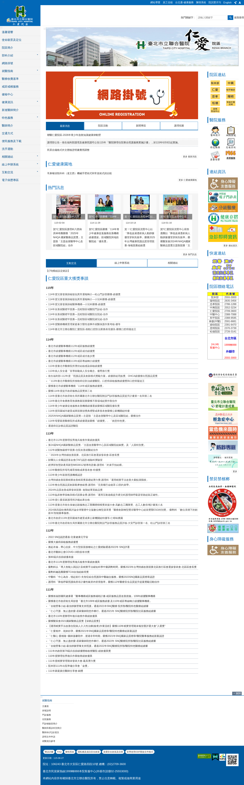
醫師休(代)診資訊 (50, 732)
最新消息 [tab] (65, 126)
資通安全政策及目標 (113, 751)
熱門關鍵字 (187, 17)
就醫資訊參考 (48, 741)
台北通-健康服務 (184, 2)
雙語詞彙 (49, 751)
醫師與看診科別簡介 (52, 727)
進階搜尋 (239, 17)
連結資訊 (217, 171)
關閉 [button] (238, 693)
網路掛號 (7, 63)
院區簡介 (7, 47)
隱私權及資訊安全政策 (89, 751)
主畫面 (45, 706)
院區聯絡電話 (221, 286)
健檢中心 (7, 94)
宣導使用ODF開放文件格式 (140, 751)
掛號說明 (46, 710)
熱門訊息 (56, 187)
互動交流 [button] (7, 172)
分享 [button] (235, 3)
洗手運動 (7, 148)
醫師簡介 (7, 125)
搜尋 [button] (230, 17)
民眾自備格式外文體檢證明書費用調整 (68, 149)
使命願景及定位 (11, 39)
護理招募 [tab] (179, 125)
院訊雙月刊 (215, 2)
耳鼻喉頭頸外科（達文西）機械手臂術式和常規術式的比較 (79, 173)
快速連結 (217, 253)
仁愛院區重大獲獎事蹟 (68, 278)
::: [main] (45, 28)
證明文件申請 (48, 736)
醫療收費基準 (10, 78)
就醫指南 (47, 700)
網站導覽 (155, 2)
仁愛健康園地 (60, 164)
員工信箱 (168, 2)
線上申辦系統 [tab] (122, 262)
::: (3, 1)
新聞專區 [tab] (141, 125)
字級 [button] (240, 3)
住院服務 (46, 719)
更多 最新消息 (190, 156)
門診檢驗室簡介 (49, 723)
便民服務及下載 (11, 141)
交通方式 (7, 133)
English (227, 2)
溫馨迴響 (7, 32)
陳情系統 (201, 2)
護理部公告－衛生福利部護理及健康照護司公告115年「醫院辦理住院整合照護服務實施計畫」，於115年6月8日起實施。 (113, 142)
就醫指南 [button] (7, 71)
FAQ (59, 751)
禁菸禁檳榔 (219, 479)
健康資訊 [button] (7, 102)
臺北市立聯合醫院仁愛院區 (20, 15)
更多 (235, 471)
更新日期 (47, 757)
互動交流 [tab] (71, 263)
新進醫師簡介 (10, 110)
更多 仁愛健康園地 (188, 180)
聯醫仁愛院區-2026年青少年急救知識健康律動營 (74, 135)
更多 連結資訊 (230, 245)
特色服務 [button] (7, 117)
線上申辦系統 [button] (10, 164)
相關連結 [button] (7, 156)
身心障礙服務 (221, 539)
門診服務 (46, 714)
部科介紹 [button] (7, 55)
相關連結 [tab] (173, 262)
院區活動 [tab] (103, 125)
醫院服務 (217, 120)
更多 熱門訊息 (190, 254)
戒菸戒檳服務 (10, 86)
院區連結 (217, 74)
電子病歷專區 (10, 180)
